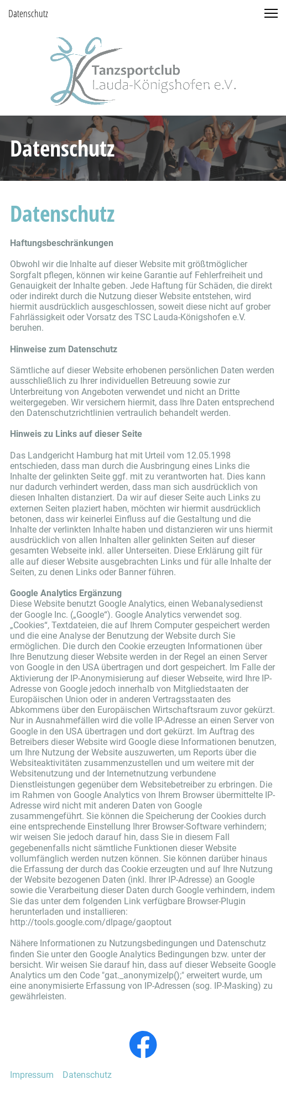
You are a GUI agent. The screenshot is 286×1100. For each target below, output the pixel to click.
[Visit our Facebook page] (143, 1045)
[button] (271, 13)
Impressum (32, 1075)
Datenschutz (87, 1075)
